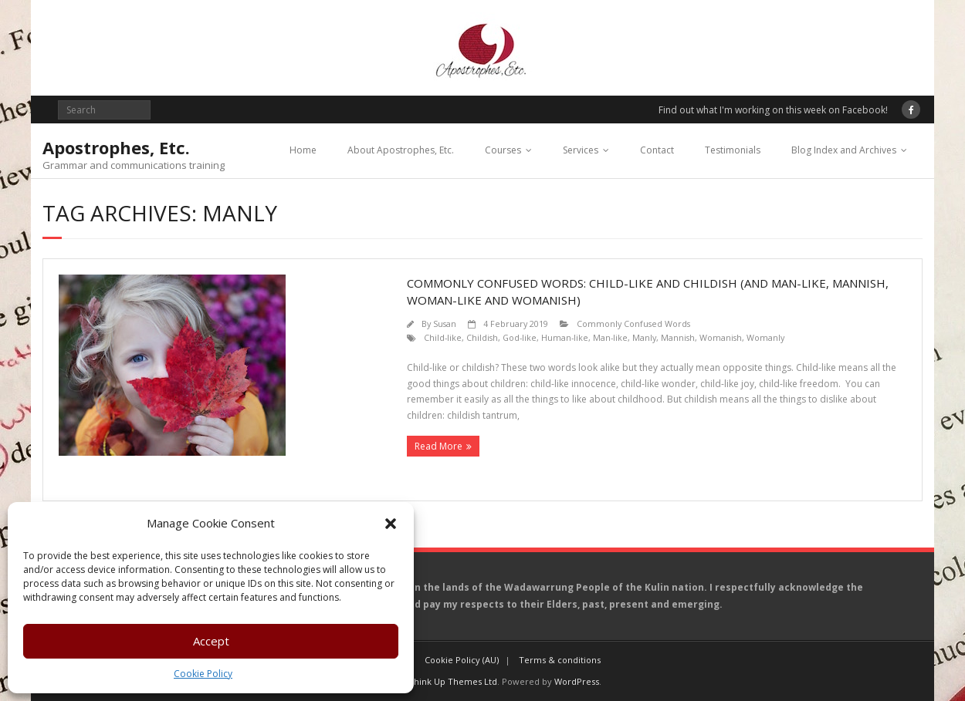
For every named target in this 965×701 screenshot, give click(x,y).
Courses (503, 150)
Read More (438, 446)
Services (580, 150)
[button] (390, 523)
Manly (644, 337)
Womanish (720, 337)
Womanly (765, 337)
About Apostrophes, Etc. (400, 150)
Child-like (443, 337)
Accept (211, 641)
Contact (657, 150)
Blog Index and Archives (843, 150)
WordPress (576, 681)
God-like (520, 337)
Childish (482, 337)
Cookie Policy (203, 673)
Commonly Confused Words (633, 323)
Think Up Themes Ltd (452, 681)
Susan (444, 323)
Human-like (564, 337)
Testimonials (732, 150)
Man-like (610, 337)
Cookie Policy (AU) (462, 660)
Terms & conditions (560, 660)
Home (303, 150)
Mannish (678, 337)
